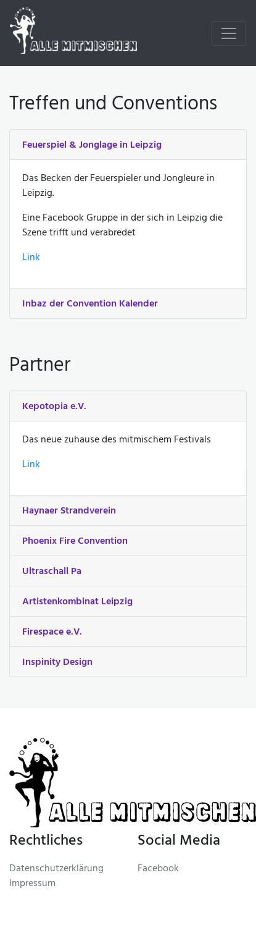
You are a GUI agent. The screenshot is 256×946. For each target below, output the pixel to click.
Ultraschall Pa (51, 571)
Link (31, 258)
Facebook (158, 869)
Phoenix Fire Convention (75, 541)
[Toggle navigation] (229, 33)
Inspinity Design (57, 662)
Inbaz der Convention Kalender (90, 304)
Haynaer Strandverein (69, 511)
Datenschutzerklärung (56, 869)
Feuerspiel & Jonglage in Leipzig (92, 145)
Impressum (32, 884)
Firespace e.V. (52, 632)
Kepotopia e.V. (54, 406)
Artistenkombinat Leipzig (77, 601)
